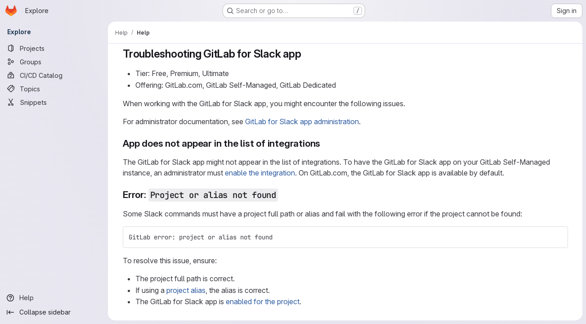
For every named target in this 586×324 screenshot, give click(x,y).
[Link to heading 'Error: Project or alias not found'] (283, 194)
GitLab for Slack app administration (302, 121)
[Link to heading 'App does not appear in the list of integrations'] (325, 143)
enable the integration (260, 172)
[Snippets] (54, 102)
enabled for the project (263, 301)
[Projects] (54, 48)
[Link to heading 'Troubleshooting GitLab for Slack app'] (307, 53)
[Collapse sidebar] (54, 312)
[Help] (54, 298)
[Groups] (54, 61)
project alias (186, 290)
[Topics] (54, 88)
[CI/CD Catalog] (54, 75)
